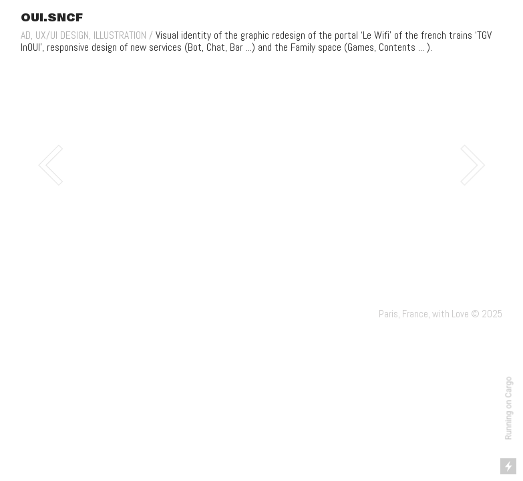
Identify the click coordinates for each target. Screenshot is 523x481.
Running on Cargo (509, 408)
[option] (261, 165)
